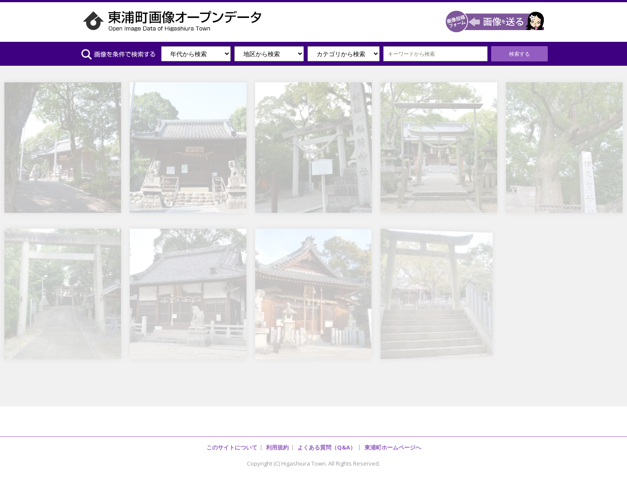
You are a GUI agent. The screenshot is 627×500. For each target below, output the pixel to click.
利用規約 (277, 447)
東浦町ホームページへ (392, 447)
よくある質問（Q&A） (326, 447)
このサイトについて (231, 447)
